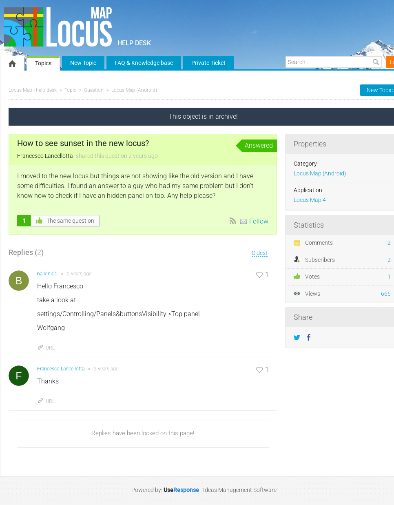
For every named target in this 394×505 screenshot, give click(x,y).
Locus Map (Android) (134, 90)
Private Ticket (208, 63)
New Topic (83, 63)
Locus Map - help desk (33, 90)
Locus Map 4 (310, 200)
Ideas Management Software (240, 490)
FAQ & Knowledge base (144, 63)
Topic (70, 90)
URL (46, 348)
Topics (43, 63)
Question (94, 90)
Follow (258, 221)
